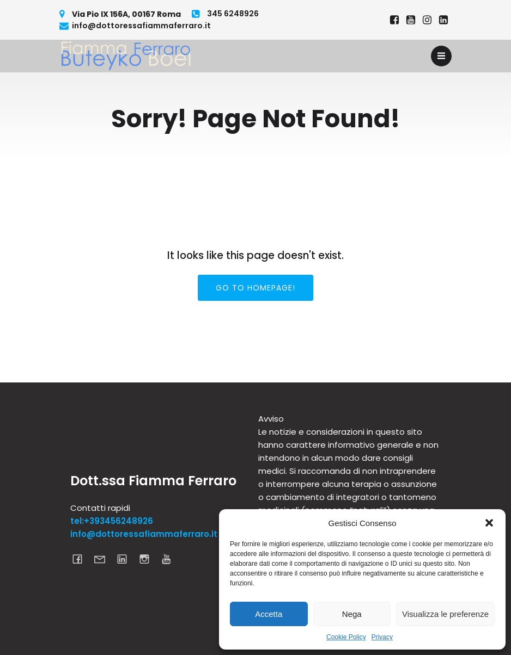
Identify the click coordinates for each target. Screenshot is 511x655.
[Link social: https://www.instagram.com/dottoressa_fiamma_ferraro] (427, 20)
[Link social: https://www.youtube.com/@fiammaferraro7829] (411, 20)
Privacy (382, 637)
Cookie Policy (346, 637)
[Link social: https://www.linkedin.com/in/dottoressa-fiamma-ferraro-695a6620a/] (443, 20)
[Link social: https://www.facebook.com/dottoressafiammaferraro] (394, 20)
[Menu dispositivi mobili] (441, 56)
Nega (352, 614)
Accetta (268, 614)
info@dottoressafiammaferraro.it (143, 534)
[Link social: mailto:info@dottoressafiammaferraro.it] (104, 559)
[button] (489, 522)
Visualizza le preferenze (445, 614)
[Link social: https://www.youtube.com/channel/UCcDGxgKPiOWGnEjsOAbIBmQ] (171, 559)
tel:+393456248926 (111, 521)
